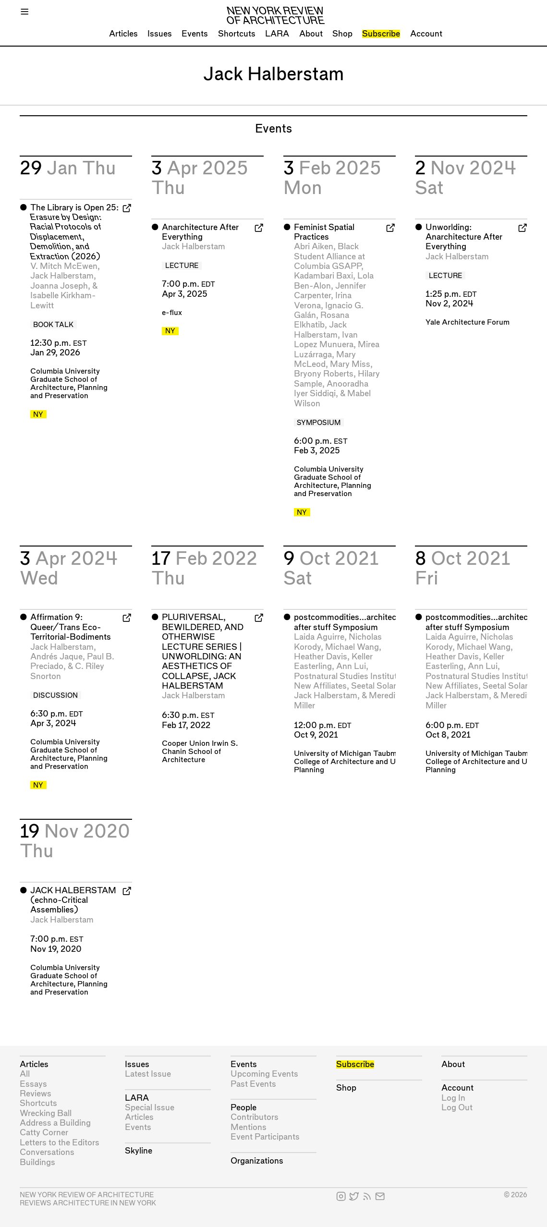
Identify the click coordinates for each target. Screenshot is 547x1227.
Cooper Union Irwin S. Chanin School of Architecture (200, 752)
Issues (159, 34)
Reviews (35, 1094)
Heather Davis (320, 657)
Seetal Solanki (377, 686)
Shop (342, 34)
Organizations (257, 1161)
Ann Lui (351, 666)
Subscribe (381, 34)
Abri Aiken (313, 247)
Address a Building (55, 1123)
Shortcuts (236, 34)
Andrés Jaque (56, 657)
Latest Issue (148, 1074)
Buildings (37, 1162)
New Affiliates (320, 686)
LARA (277, 34)
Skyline (138, 1151)
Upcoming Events (264, 1074)
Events (195, 34)
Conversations (47, 1152)
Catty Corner (44, 1133)
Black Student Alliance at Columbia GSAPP (329, 256)
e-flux (172, 312)
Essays (33, 1084)
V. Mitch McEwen (63, 266)
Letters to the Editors (59, 1143)
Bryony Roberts (323, 374)
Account (426, 34)
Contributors (255, 1117)
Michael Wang (352, 647)
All (25, 1074)
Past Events (253, 1084)
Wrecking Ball (46, 1113)
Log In (453, 1098)
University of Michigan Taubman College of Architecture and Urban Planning (352, 762)
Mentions (249, 1127)
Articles (123, 34)
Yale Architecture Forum (467, 322)
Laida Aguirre (319, 637)
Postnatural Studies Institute (347, 676)
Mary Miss (350, 364)
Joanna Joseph (59, 286)
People (243, 1108)
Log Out (457, 1108)
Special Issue (149, 1108)
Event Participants (265, 1137)
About (311, 34)
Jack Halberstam (62, 276)
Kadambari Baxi (323, 276)
